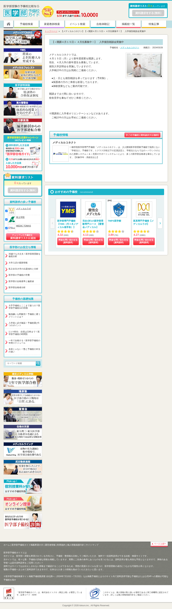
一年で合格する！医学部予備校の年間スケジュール (24, 341)
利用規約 (61, 545)
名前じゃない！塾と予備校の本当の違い (24, 350)
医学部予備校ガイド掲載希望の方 (27, 545)
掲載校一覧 (128, 23)
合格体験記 (103, 23)
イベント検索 (77, 23)
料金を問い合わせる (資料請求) (68, 241)
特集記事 (154, 23)
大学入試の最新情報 (18, 262)
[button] (160, 223)
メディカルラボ (23, 208)
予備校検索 (26, 23)
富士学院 (20, 217)
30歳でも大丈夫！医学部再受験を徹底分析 (24, 255)
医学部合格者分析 (17, 287)
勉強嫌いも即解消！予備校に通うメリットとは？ (24, 315)
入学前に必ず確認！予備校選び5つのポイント (24, 324)
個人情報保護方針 (75, 545)
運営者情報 (50, 545)
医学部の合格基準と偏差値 (21, 281)
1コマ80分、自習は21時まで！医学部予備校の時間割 (24, 332)
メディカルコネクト (129, 47)
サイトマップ (92, 545)
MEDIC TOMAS (23, 226)
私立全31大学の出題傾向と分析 (23, 269)
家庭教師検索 (52, 23)
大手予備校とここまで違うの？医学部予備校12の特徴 (24, 306)
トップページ (51, 31)
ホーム (7, 545)
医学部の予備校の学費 (19, 275)
